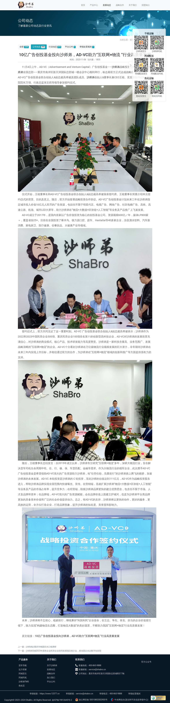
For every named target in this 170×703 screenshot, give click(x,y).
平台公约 (70, 47)
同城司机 (23, 677)
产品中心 (94, 5)
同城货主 (23, 673)
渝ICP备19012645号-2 (62, 700)
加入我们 (51, 677)
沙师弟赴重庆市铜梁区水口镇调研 (41, 647)
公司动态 (38, 47)
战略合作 (120, 5)
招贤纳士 (146, 5)
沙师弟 (116, 66)
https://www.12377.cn (50, 693)
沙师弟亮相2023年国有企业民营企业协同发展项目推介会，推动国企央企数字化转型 (63, 651)
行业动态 (55, 47)
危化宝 (22, 685)
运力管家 (23, 669)
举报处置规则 (87, 47)
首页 (83, 5)
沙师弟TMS (24, 681)
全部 (24, 47)
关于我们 (133, 5)
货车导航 (23, 665)
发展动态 (107, 5)
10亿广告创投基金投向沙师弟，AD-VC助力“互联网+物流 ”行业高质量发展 (77, 635)
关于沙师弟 (52, 665)
